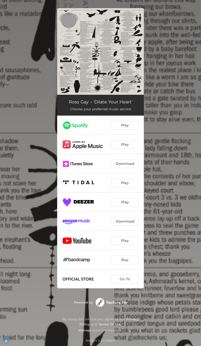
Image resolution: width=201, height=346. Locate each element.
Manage (85, 330)
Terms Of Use (109, 324)
